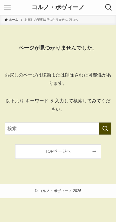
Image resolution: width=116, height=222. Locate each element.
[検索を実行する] (105, 128)
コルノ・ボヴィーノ (58, 7)
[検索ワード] (58, 128)
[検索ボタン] (108, 7)
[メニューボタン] (7, 7)
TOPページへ (58, 151)
